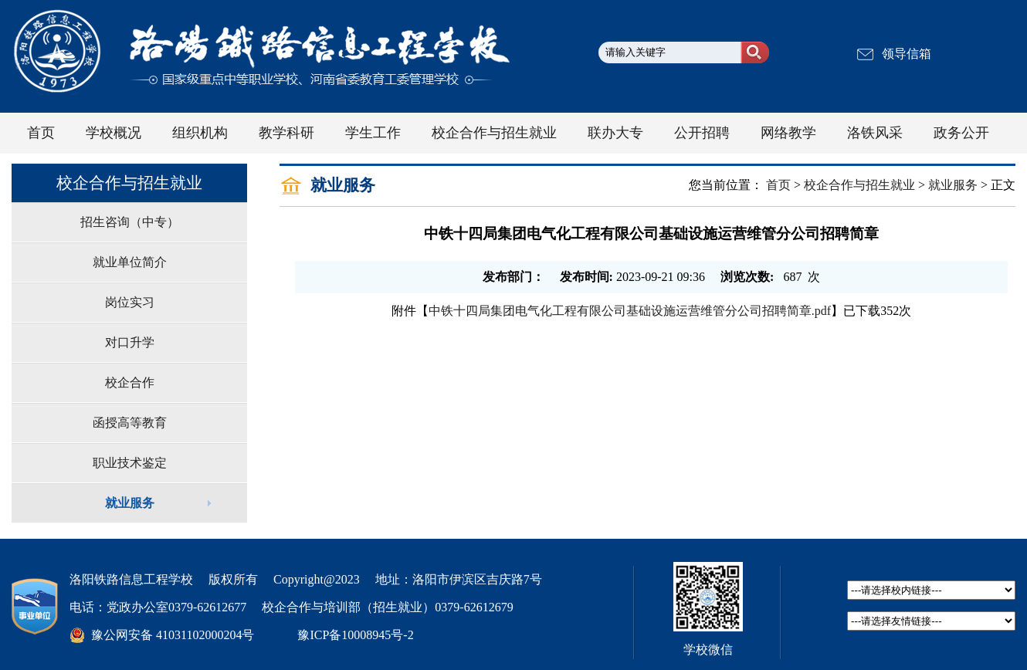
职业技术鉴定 (130, 462)
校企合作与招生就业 (859, 184)
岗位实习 (129, 302)
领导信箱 (906, 53)
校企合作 (129, 382)
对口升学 (129, 342)
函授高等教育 (130, 422)
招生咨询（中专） (129, 221)
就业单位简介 (130, 262)
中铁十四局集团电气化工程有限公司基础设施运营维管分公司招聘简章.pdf (630, 310)
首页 (778, 184)
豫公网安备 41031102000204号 (172, 634)
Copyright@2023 (316, 579)
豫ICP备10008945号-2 (355, 634)
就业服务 (129, 502)
